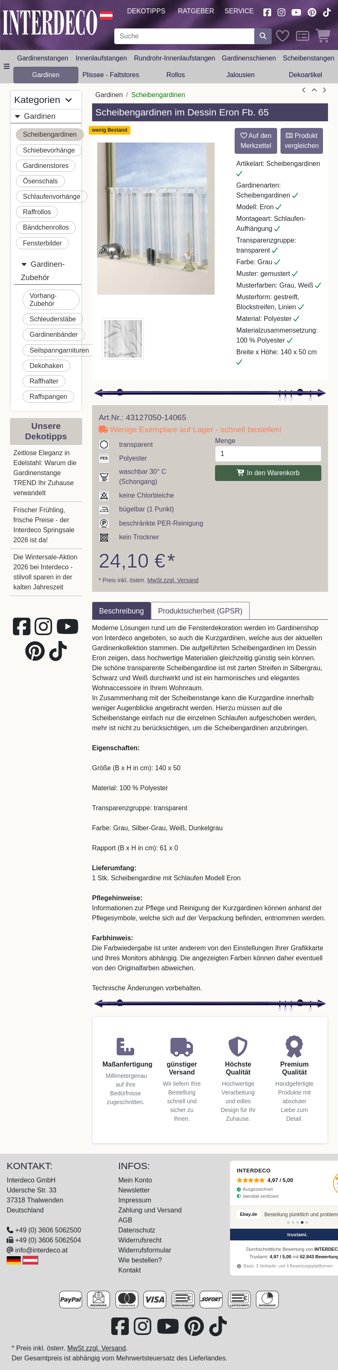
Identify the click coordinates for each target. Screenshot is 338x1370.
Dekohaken (46, 365)
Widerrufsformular (144, 1250)
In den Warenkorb (268, 472)
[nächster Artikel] (324, 90)
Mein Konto (135, 1180)
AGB (125, 1220)
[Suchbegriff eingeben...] (184, 36)
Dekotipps (146, 11)
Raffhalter (44, 381)
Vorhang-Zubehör (43, 299)
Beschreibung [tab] (121, 611)
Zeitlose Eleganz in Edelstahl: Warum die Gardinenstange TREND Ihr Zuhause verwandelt (44, 472)
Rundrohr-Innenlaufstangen (174, 58)
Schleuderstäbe (53, 319)
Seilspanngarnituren (59, 350)
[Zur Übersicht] (314, 90)
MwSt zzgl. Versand (172, 580)
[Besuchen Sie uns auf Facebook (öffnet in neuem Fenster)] (267, 11)
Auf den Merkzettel (256, 140)
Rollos (175, 74)
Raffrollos (37, 211)
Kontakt (129, 1270)
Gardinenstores (45, 165)
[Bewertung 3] (297, 1222)
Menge (225, 440)
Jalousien (240, 74)
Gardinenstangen (42, 58)
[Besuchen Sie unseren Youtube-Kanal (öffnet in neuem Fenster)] (296, 11)
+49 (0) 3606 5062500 (48, 1230)
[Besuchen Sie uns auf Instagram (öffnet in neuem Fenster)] (281, 11)
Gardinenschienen (249, 58)
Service (239, 11)
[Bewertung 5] (306, 1222)
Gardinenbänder (54, 334)
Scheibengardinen (50, 134)
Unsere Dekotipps (46, 431)
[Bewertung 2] (293, 1222)
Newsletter (134, 1190)
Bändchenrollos (46, 227)
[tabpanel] (210, 808)
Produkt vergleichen (302, 140)
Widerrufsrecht (140, 1240)
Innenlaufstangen (101, 58)
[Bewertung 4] (302, 1222)
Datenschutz (136, 1230)
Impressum (134, 1200)
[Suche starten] (263, 36)
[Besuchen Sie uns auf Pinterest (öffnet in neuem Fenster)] (312, 11)
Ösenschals (40, 181)
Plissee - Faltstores (111, 74)
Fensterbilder (42, 243)
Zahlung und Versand (150, 1210)
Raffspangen (48, 396)
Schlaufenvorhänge (51, 196)
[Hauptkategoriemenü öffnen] (6, 66)
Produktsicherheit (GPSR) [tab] (200, 611)
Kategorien (43, 99)
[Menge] (268, 454)
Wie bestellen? (140, 1260)
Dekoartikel (305, 74)
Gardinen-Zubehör (43, 270)
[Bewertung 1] (288, 1222)
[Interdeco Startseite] (50, 21)
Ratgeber (196, 11)
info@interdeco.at (41, 1250)
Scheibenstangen (309, 58)
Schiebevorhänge (49, 150)
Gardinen (46, 74)
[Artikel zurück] (304, 90)
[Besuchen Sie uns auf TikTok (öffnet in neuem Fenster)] (326, 11)
